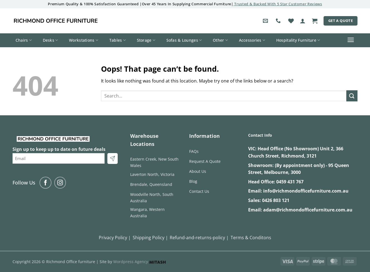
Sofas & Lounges (184, 40)
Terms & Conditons (251, 237)
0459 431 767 (290, 182)
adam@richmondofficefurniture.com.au (307, 210)
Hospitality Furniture (298, 40)
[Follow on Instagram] (60, 183)
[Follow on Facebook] (45, 183)
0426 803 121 (275, 200)
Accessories (252, 40)
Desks (50, 40)
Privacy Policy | (115, 237)
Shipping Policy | (150, 237)
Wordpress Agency (139, 261)
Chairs (24, 40)
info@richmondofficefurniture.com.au (306, 191)
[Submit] (351, 95)
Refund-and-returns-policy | (199, 237)
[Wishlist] (291, 21)
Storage (146, 40)
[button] (302, 21)
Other (220, 40)
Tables (117, 40)
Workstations (83, 40)
